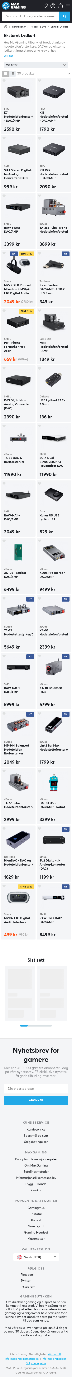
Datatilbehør (19, 27)
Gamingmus (36, 1207)
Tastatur (36, 1214)
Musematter (36, 1238)
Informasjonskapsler (54, 1359)
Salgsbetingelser (36, 1141)
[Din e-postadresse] (36, 1089)
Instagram (28, 1286)
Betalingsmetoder (36, 1171)
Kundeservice (36, 1129)
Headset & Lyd (38, 27)
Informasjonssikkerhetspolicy (36, 1177)
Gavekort (36, 1190)
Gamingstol (36, 1226)
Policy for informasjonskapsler (36, 1159)
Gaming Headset (36, 1232)
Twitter (26, 1280)
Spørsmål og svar (36, 1135)
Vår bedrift (54, 1354)
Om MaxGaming (36, 1165)
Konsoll (36, 1220)
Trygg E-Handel (36, 1184)
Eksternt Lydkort (59, 27)
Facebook (27, 1274)
